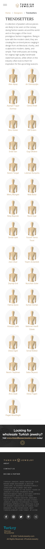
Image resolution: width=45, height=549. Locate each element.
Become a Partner (12, 474)
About (6, 463)
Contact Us (9, 469)
